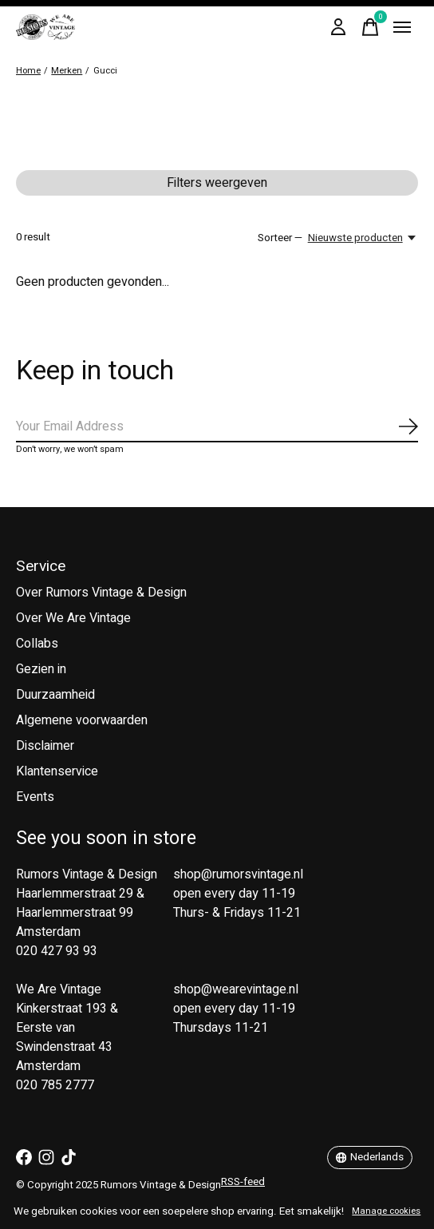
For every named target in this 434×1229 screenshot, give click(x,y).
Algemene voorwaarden (82, 720)
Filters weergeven (217, 182)
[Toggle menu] (402, 27)
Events (35, 797)
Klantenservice (57, 771)
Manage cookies (386, 1211)
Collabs (37, 643)
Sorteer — (280, 238)
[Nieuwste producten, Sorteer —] (363, 238)
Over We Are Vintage (73, 618)
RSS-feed (243, 1182)
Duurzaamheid (55, 694)
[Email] (217, 427)
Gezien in (41, 669)
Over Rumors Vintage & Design (101, 592)
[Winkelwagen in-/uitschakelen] (370, 27)
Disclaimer (45, 745)
